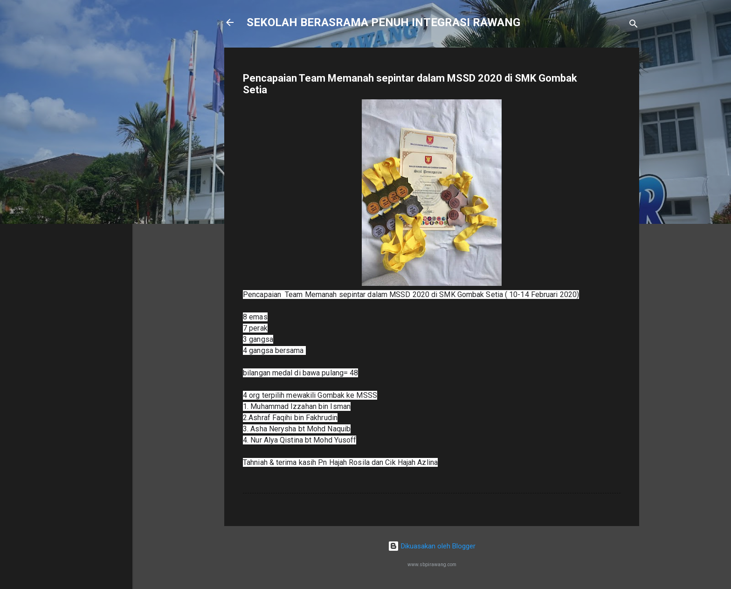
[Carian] (633, 25)
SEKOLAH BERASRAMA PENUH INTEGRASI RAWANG (383, 22)
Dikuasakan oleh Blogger (432, 546)
